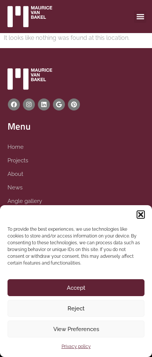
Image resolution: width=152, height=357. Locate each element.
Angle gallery (25, 201)
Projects (18, 160)
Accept (76, 287)
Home (16, 147)
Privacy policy (76, 346)
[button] (140, 214)
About (15, 174)
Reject (76, 308)
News (15, 187)
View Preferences (76, 329)
